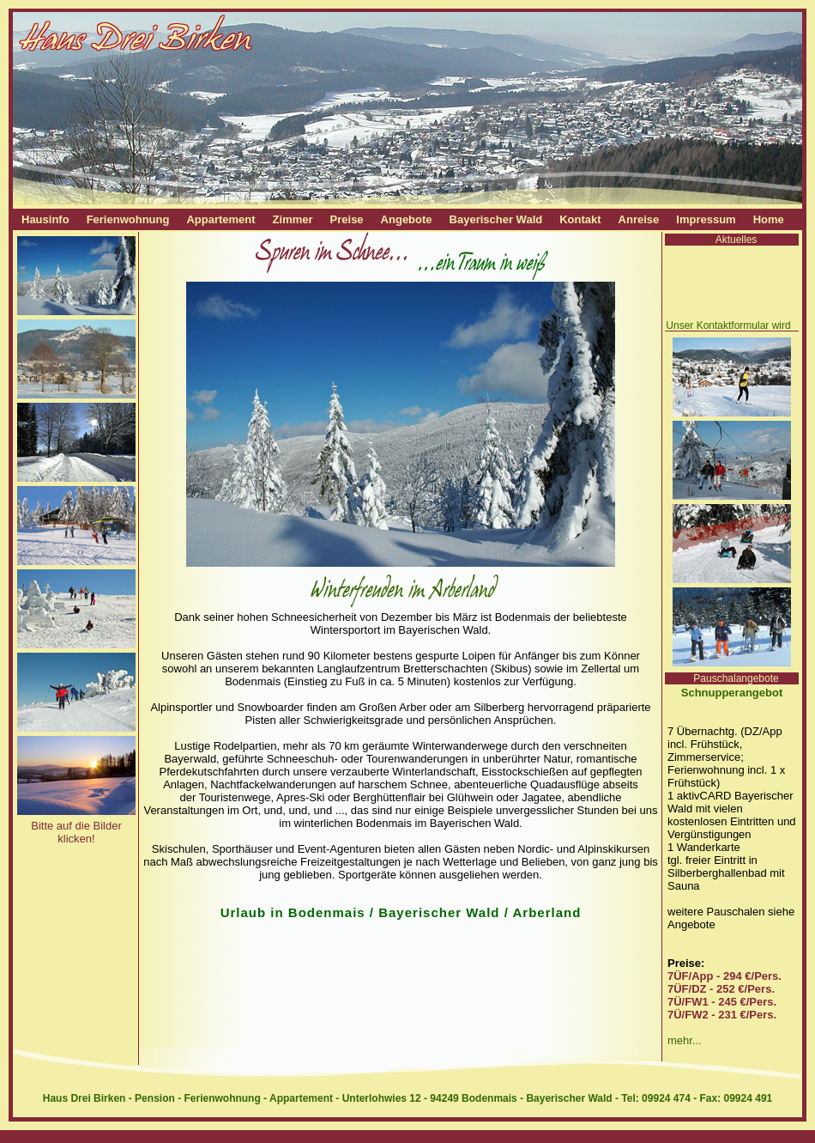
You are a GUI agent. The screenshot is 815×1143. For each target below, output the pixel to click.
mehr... (684, 1040)
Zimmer (293, 219)
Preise (347, 219)
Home (768, 219)
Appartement (220, 219)
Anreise (639, 219)
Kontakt (580, 219)
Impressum (705, 219)
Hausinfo (45, 219)
